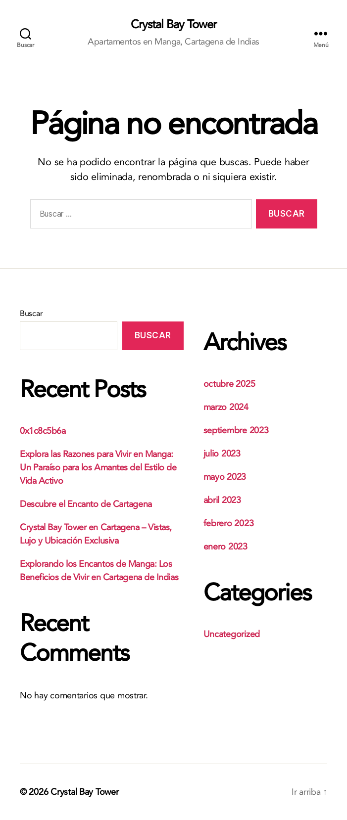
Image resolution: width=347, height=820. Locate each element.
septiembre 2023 (236, 430)
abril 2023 (222, 500)
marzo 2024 (225, 407)
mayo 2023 (225, 477)
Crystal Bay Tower (173, 25)
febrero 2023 (228, 523)
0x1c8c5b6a (43, 431)
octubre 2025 (229, 384)
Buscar (31, 313)
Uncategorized (231, 634)
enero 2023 (225, 547)
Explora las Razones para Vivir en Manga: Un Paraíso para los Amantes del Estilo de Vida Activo (98, 467)
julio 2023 (222, 454)
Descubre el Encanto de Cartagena (86, 504)
